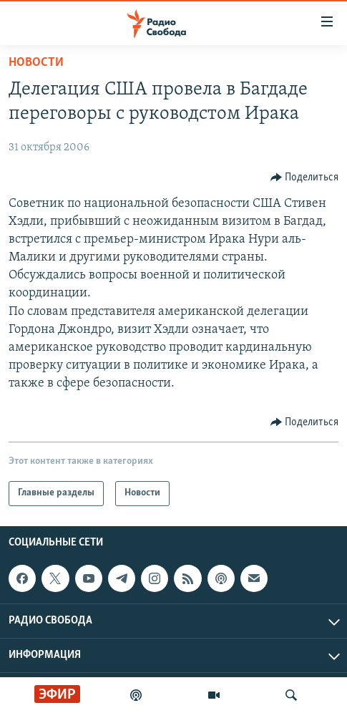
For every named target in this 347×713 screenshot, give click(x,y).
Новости (36, 62)
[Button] (304, 177)
